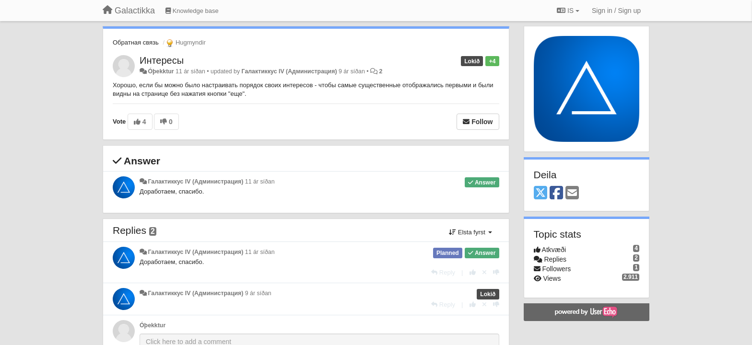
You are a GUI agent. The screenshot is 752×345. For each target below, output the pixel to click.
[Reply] (443, 272)
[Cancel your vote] (484, 272)
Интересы (162, 60)
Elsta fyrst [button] (470, 232)
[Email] (572, 193)
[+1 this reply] (473, 272)
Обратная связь (136, 42)
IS (568, 10)
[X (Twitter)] (540, 193)
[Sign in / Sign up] (616, 10)
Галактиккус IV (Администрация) (289, 71)
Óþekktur (161, 71)
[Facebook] (556, 193)
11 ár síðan (260, 181)
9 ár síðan (258, 293)
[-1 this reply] (496, 272)
